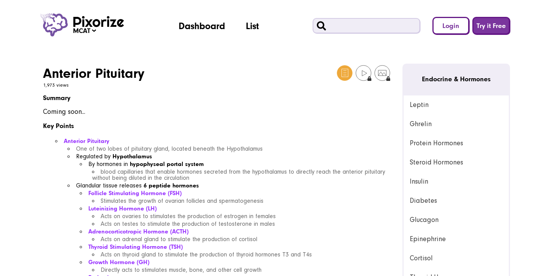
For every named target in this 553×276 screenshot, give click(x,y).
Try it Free (491, 25)
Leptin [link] (419, 105)
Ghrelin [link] (421, 124)
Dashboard (202, 25)
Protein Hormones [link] (436, 143)
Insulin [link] (419, 181)
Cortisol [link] (421, 258)
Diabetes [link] (423, 201)
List (252, 25)
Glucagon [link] (424, 220)
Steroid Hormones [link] (436, 162)
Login (450, 25)
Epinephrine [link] (428, 239)
